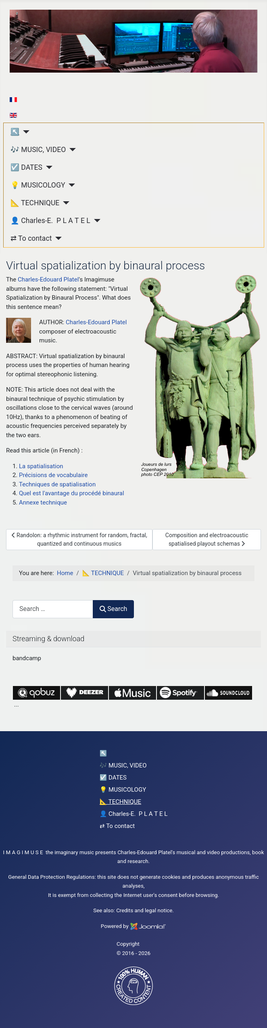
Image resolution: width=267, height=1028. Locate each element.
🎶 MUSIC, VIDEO (38, 150)
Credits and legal (136, 910)
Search (113, 609)
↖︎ (14, 132)
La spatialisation (41, 466)
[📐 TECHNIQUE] (64, 202)
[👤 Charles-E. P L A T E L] (95, 220)
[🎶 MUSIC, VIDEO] (71, 149)
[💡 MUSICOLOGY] (70, 185)
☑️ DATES (26, 167)
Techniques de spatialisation (57, 484)
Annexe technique (43, 502)
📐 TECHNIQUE (34, 203)
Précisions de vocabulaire (53, 475)
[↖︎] (24, 131)
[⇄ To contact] (57, 238)
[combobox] (53, 609)
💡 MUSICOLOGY (37, 185)
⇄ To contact (31, 238)
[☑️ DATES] (47, 167)
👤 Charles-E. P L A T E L (50, 221)
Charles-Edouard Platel (48, 279)
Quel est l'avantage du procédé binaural (71, 493)
